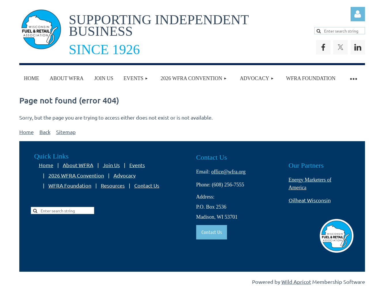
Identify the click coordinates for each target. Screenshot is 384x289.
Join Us (111, 165)
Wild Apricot (296, 282)
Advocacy (125, 175)
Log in (358, 14)
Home (26, 132)
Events (137, 165)
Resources (113, 185)
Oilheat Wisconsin (310, 200)
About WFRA (78, 165)
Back (44, 132)
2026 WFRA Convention (76, 175)
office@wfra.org (228, 172)
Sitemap (66, 132)
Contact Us (146, 185)
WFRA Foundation (69, 185)
